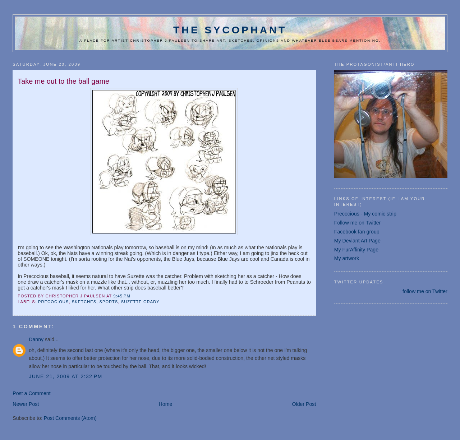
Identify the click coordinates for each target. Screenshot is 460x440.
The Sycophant (230, 30)
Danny (36, 339)
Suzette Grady (140, 302)
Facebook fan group (357, 232)
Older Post (304, 404)
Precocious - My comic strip (365, 214)
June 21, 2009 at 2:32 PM (65, 376)
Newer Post (26, 404)
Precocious (53, 302)
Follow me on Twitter (357, 223)
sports (109, 302)
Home (165, 404)
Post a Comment (31, 393)
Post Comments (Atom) (70, 418)
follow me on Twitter (424, 291)
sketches (84, 302)
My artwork (346, 258)
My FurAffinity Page (356, 250)
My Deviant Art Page (357, 241)
